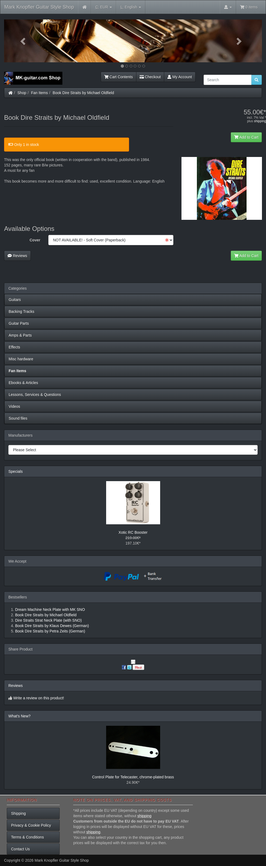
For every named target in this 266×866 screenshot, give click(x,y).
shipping (260, 121)
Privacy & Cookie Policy (31, 825)
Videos (14, 406)
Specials (15, 471)
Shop (22, 93)
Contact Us (20, 849)
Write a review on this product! (38, 698)
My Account (179, 77)
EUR (103, 7)
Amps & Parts (20, 335)
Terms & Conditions (27, 837)
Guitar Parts (19, 323)
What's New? (19, 716)
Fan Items (39, 93)
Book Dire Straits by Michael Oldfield (83, 93)
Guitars (15, 299)
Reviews (17, 256)
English (130, 7)
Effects (14, 347)
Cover (34, 240)
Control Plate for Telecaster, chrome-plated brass (133, 777)
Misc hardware (21, 359)
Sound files (18, 418)
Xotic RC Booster (133, 532)
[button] (23, 40)
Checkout (150, 77)
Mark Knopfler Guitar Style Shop (39, 7)
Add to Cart (246, 137)
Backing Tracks (21, 311)
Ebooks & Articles (23, 383)
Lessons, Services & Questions (35, 394)
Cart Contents (118, 77)
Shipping (18, 813)
